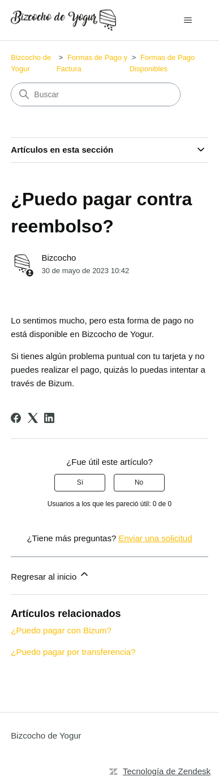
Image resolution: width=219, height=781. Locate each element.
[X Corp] (33, 418)
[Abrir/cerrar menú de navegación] (188, 20)
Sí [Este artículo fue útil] (80, 482)
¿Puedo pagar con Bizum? (61, 630)
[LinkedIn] (49, 418)
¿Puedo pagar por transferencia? (73, 652)
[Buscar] (95, 94)
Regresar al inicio (50, 574)
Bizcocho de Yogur (46, 735)
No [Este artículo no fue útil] (139, 482)
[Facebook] (16, 418)
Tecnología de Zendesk (167, 771)
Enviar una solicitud (155, 538)
